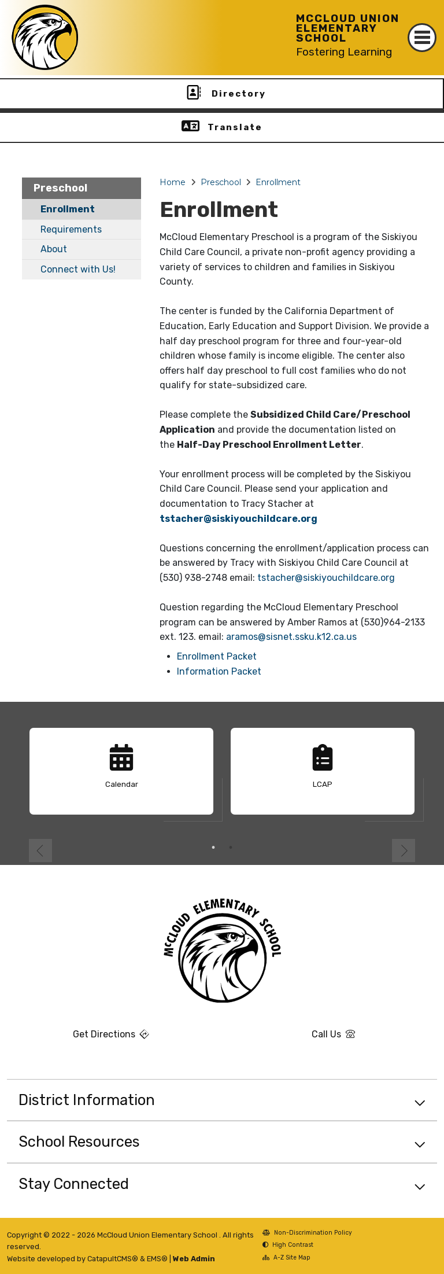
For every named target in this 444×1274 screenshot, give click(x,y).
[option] (121, 776)
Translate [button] (235, 127)
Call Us (292, 1038)
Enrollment (67, 209)
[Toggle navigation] (422, 37)
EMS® (157, 1258)
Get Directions (78, 1038)
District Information (86, 1100)
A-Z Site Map (286, 1259)
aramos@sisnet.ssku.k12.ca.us (291, 636)
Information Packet (219, 671)
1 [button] (213, 847)
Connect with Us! (78, 269)
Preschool (60, 188)
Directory (239, 94)
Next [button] (403, 850)
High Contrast (292, 1245)
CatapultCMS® (112, 1258)
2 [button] (230, 847)
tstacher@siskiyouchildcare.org (238, 518)
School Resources (79, 1141)
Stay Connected (73, 1183)
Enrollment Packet (217, 656)
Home (173, 182)
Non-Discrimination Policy (307, 1234)
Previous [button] (40, 850)
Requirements (71, 229)
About (53, 249)
